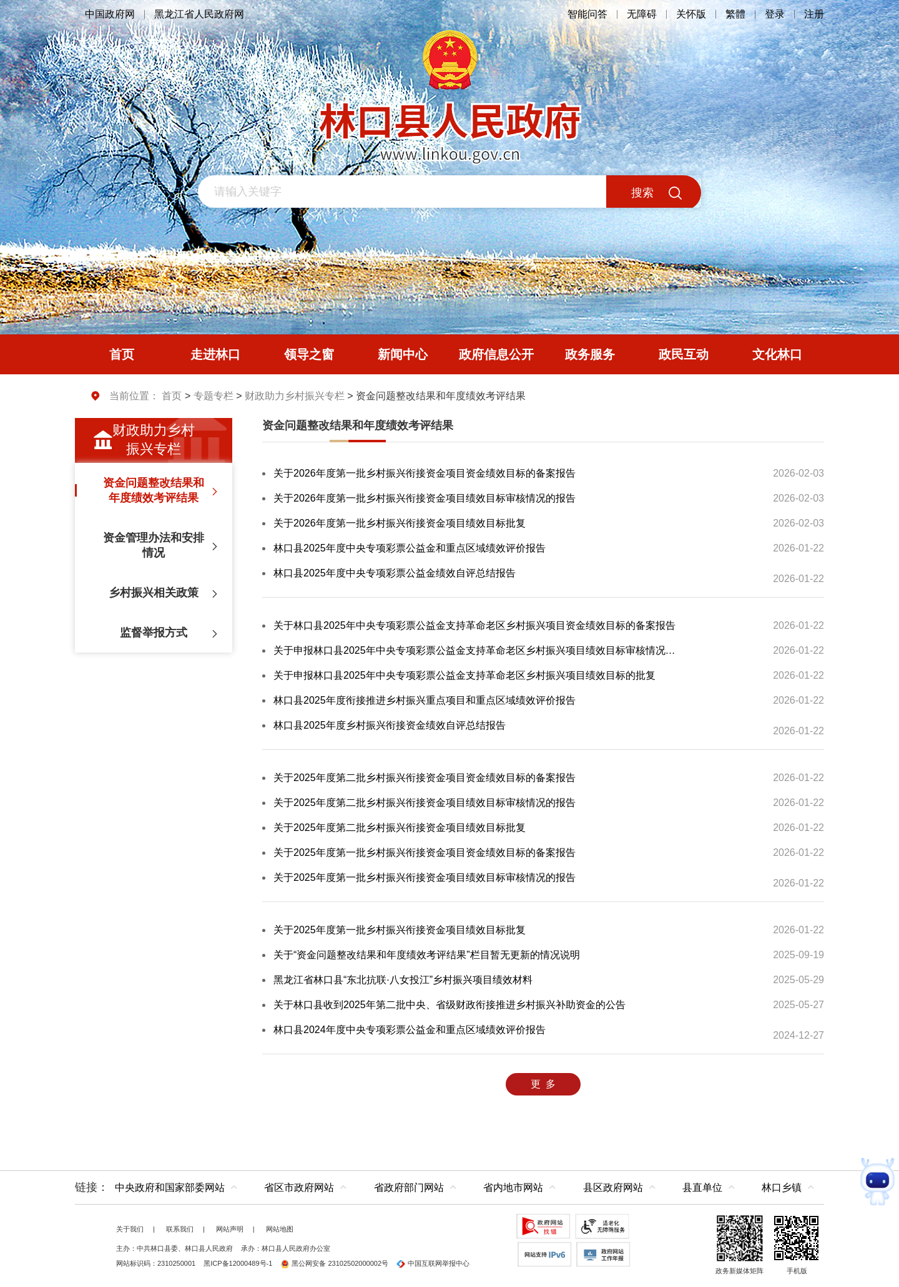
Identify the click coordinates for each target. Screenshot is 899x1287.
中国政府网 (110, 14)
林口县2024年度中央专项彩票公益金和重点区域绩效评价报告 (409, 1029)
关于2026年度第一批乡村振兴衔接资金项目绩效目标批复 (399, 523)
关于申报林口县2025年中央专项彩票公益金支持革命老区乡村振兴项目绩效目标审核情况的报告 (475, 650)
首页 (172, 396)
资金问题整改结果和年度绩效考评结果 (357, 425)
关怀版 (691, 14)
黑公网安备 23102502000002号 (334, 1263)
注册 (814, 14)
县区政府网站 (613, 1187)
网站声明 (229, 1229)
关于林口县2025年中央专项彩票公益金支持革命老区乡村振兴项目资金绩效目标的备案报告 (474, 625)
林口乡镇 (782, 1187)
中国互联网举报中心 (432, 1263)
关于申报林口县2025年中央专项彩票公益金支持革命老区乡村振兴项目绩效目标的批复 (464, 675)
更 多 (543, 1084)
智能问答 (587, 14)
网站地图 (279, 1229)
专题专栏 (213, 396)
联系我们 (180, 1229)
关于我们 (130, 1229)
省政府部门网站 (409, 1187)
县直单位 (702, 1187)
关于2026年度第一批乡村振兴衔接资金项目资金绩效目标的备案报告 (424, 473)
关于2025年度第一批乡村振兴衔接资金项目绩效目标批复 (399, 930)
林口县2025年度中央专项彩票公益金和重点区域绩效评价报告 (409, 548)
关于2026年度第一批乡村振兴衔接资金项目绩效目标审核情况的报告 (424, 498)
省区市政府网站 (299, 1187)
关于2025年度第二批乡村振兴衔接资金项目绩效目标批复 (399, 827)
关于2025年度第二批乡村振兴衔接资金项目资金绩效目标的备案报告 (424, 777)
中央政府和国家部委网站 (170, 1187)
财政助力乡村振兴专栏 (295, 396)
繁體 (735, 14)
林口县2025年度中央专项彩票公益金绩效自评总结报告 (394, 573)
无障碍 (642, 14)
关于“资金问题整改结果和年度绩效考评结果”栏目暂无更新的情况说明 (426, 954)
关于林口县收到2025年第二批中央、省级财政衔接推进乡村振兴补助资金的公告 (449, 1004)
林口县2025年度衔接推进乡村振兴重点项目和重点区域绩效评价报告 (424, 700)
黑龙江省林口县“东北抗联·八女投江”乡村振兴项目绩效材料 (403, 979)
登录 (775, 14)
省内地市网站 (513, 1187)
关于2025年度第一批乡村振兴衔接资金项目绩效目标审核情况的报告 (424, 877)
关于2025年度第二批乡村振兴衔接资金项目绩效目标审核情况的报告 (424, 802)
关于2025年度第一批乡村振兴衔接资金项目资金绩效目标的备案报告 (424, 852)
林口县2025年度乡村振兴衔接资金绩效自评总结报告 (389, 725)
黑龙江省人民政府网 (199, 14)
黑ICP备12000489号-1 (238, 1263)
